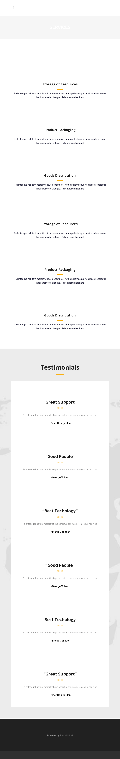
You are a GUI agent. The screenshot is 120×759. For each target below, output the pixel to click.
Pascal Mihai (66, 735)
